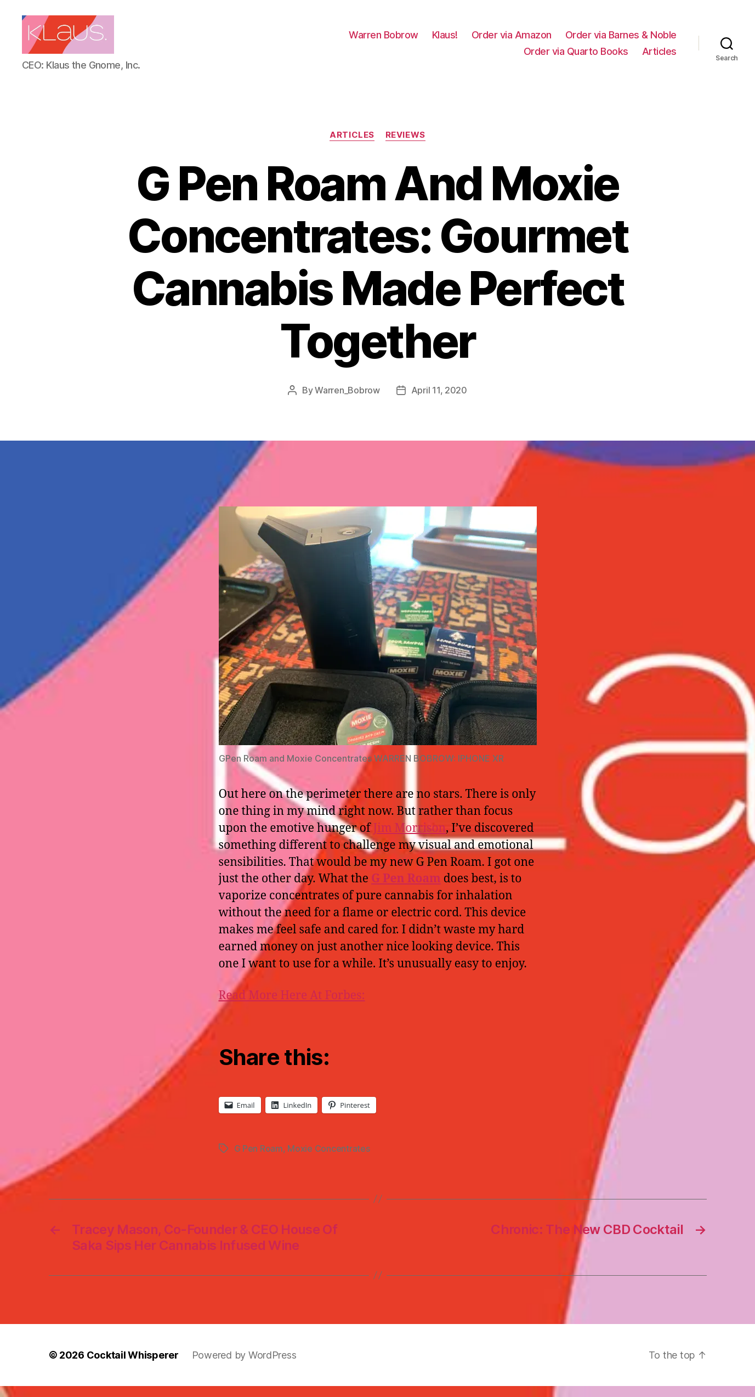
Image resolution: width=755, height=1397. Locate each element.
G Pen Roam (258, 1159)
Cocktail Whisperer (133, 1366)
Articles (659, 56)
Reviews (405, 146)
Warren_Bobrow (347, 401)
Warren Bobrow (383, 40)
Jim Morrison (409, 839)
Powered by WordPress (244, 1366)
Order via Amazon (512, 40)
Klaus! (445, 40)
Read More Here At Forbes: (292, 1006)
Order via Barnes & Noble (621, 40)
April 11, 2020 (439, 401)
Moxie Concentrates (328, 1159)
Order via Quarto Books (576, 56)
